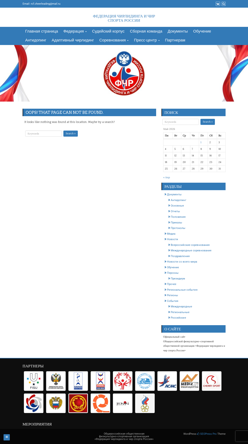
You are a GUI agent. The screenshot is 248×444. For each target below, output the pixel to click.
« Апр (166, 177)
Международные (181, 306)
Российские (178, 317)
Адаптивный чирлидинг (73, 40)
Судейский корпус (108, 31)
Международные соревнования (191, 250)
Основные (177, 205)
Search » (70, 133)
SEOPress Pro (207, 433)
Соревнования (114, 40)
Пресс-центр (147, 40)
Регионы (172, 295)
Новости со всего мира (182, 261)
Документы (178, 31)
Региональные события (182, 289)
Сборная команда (146, 31)
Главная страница (41, 31)
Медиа (171, 233)
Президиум (178, 278)
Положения (178, 216)
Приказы (176, 222)
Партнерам (175, 40)
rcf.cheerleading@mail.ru (45, 3)
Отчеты (175, 211)
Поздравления (180, 256)
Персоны (173, 272)
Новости (172, 239)
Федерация (75, 31)
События (172, 301)
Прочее (171, 284)
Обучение (202, 31)
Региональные (180, 312)
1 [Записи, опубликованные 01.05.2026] (200, 142)
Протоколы (178, 228)
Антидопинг (35, 40)
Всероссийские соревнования (190, 245)
